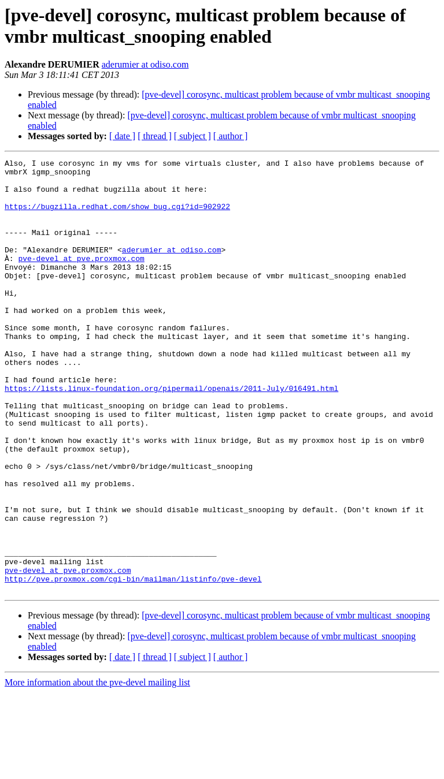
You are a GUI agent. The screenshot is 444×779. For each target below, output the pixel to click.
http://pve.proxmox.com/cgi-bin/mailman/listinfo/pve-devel (133, 663)
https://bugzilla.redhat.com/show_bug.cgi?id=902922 (117, 216)
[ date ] (122, 136)
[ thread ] (155, 136)
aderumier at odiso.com (145, 64)
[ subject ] (192, 136)
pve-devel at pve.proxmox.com (81, 279)
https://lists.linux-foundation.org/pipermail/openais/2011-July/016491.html (171, 435)
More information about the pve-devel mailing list (97, 769)
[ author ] (230, 136)
